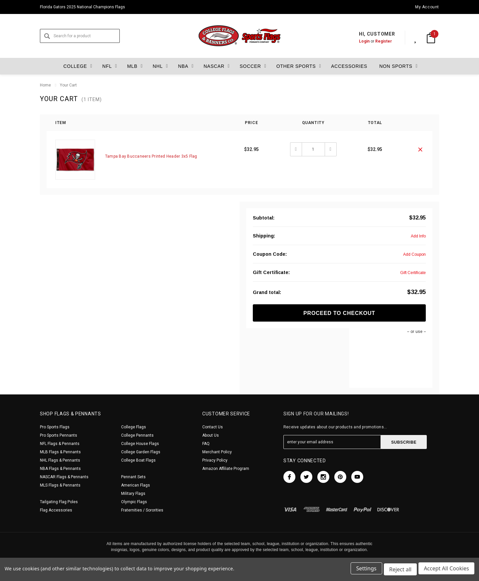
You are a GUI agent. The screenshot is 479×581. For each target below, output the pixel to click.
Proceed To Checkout (339, 313)
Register (376, 41)
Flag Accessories (56, 510)
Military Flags (133, 493)
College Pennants (137, 435)
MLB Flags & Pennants (60, 452)
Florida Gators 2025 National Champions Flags (82, 7)
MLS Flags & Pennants (60, 485)
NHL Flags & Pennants (60, 460)
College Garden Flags (140, 452)
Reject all (399, 570)
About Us (210, 435)
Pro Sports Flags (55, 427)
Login (357, 41)
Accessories (345, 66)
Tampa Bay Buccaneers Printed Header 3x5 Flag (151, 156)
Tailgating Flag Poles (59, 502)
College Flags (133, 427)
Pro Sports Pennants (58, 435)
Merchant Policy (217, 452)
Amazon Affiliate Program (225, 468)
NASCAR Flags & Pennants (64, 477)
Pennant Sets (133, 477)
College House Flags (140, 443)
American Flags (135, 485)
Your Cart (68, 85)
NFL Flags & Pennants (60, 443)
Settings (364, 570)
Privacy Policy (215, 460)
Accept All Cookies (446, 570)
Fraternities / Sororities (142, 510)
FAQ (206, 443)
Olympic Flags (134, 502)
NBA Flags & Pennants (60, 468)
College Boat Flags (138, 460)
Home (45, 85)
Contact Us (212, 427)
